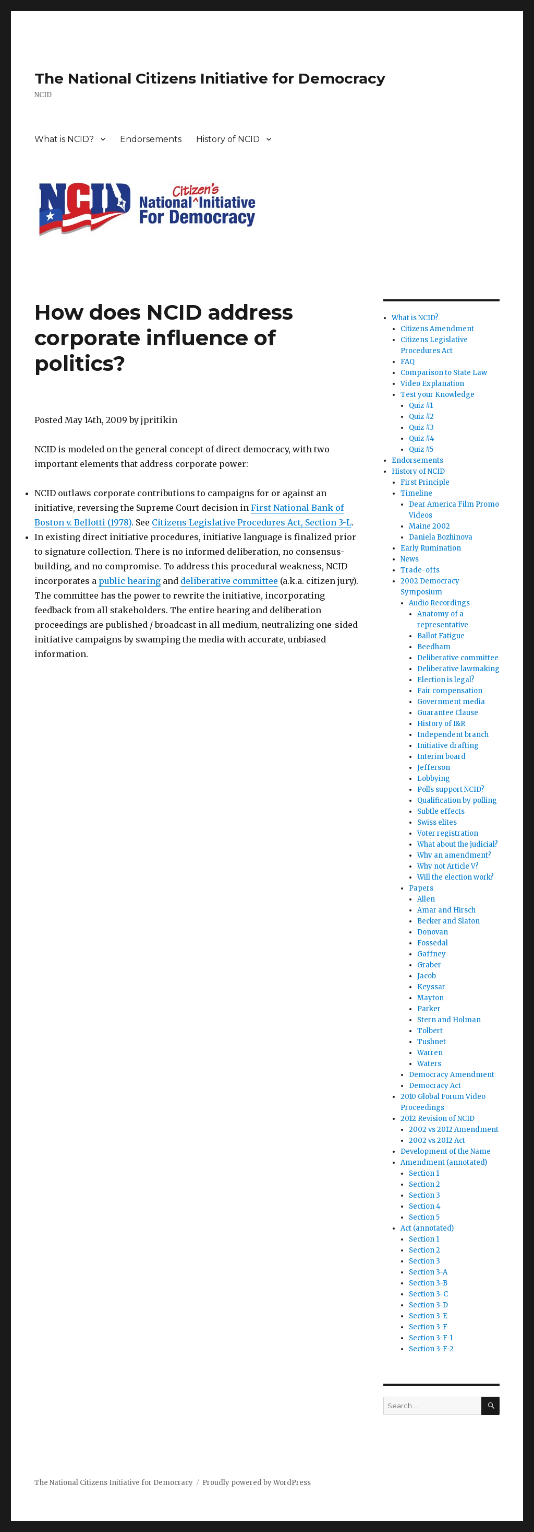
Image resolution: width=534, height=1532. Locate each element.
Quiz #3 (421, 427)
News (409, 559)
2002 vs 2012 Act (437, 1140)
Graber (429, 965)
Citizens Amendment (437, 328)
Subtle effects (441, 811)
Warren (430, 1052)
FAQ (407, 361)
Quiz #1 (421, 405)
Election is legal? (446, 679)
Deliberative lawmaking (458, 668)
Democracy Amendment (451, 1074)
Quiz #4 (421, 438)
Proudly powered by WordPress (256, 1482)
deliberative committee (229, 581)
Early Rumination (430, 548)
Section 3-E (428, 1316)
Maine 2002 (429, 526)
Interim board (441, 756)
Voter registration (447, 833)
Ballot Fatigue (441, 635)
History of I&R (441, 723)
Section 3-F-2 (431, 1348)
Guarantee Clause (447, 712)
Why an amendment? (454, 855)
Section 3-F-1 (431, 1338)
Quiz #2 (421, 416)
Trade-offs (420, 570)
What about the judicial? (457, 844)
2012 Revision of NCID (437, 1118)
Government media (451, 701)
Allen (426, 899)
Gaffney (431, 954)
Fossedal (432, 943)
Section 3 (424, 1195)
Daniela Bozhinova (440, 537)
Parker (429, 1008)
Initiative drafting (448, 745)
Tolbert (430, 1030)
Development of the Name (445, 1151)
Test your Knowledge (437, 394)
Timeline (416, 493)
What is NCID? (64, 139)
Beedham (434, 646)
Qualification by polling (457, 800)
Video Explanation (432, 383)
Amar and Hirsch (446, 910)
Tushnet (431, 1041)
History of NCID (228, 139)
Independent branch (453, 734)
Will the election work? (455, 877)
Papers (421, 888)
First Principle (425, 482)
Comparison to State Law (443, 372)
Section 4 (425, 1206)
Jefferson (433, 767)
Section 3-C (428, 1294)
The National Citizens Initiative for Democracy (209, 78)
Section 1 (424, 1173)
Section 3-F (428, 1327)
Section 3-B (428, 1283)
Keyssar (431, 987)
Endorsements (150, 139)
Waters (429, 1063)
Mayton (430, 997)
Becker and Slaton (448, 921)
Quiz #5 (421, 449)
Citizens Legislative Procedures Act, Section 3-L (251, 522)
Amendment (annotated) (443, 1162)
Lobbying (433, 778)
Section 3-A (428, 1272)
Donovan (432, 932)
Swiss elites (437, 822)
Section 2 (424, 1184)
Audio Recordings (439, 603)
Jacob (426, 976)
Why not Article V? (448, 866)
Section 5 (424, 1217)
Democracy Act (435, 1085)
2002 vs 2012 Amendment (454, 1129)
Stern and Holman (449, 1019)
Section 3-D (428, 1305)
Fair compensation (449, 690)
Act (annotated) (427, 1228)
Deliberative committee (458, 657)
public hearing (130, 581)
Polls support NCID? (450, 789)
